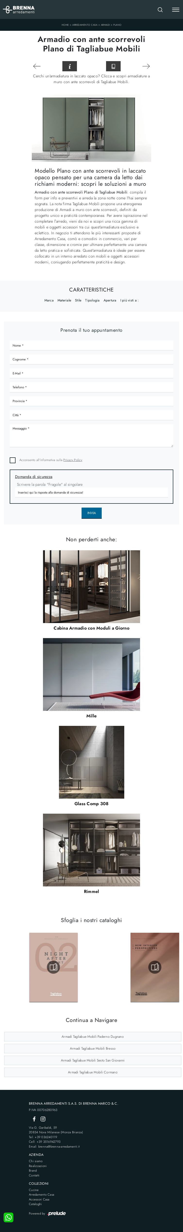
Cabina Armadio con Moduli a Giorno (91, 628)
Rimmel (91, 891)
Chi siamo (35, 1161)
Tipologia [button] (92, 300)
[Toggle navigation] (175, 10)
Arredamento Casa (84, 25)
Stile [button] (78, 300)
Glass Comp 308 (92, 803)
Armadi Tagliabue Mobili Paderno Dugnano (93, 1036)
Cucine (34, 1190)
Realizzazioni (38, 1166)
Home (65, 25)
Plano (117, 25)
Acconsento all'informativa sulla (50, 460)
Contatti (34, 1175)
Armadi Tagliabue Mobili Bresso (93, 1048)
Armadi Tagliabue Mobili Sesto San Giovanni (93, 1060)
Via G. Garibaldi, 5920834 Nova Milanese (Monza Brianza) (56, 1130)
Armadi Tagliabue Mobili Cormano (92, 1072)
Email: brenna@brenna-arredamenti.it (54, 1146)
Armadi (105, 25)
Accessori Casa (39, 1199)
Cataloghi (35, 1204)
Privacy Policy (72, 460)
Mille (91, 716)
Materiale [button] (64, 300)
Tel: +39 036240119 (43, 1137)
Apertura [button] (110, 300)
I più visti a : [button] (129, 300)
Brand (33, 1170)
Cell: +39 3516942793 (44, 1141)
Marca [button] (49, 300)
